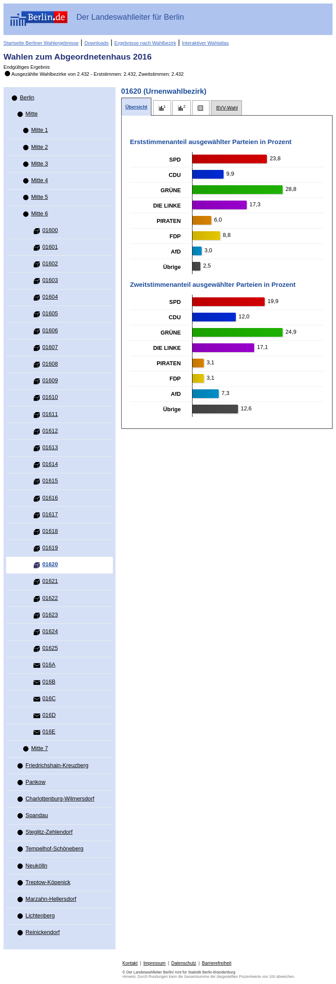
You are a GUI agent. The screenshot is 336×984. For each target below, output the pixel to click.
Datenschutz (184, 963)
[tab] (136, 107)
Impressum (155, 963)
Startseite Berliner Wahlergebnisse (41, 43)
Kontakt (130, 963)
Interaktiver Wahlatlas (205, 43)
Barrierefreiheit (216, 963)
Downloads (96, 43)
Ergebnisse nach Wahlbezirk (145, 43)
